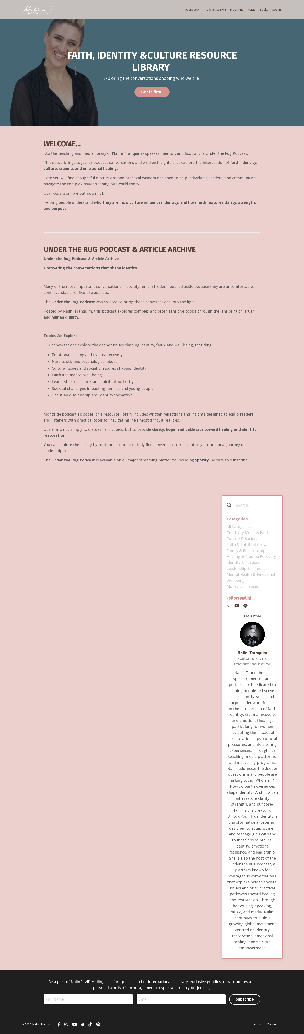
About (258, 1024)
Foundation (192, 9)
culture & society (242, 538)
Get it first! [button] (152, 91)
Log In (276, 9)
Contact (272, 1024)
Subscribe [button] (245, 999)
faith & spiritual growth (248, 544)
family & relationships (247, 550)
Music (251, 9)
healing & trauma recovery (251, 556)
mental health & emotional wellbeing (251, 577)
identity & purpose (243, 562)
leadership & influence (247, 568)
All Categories (239, 526)
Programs (236, 9)
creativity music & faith (248, 532)
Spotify (202, 460)
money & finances (243, 586)
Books (263, 9)
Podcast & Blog (215, 9)
